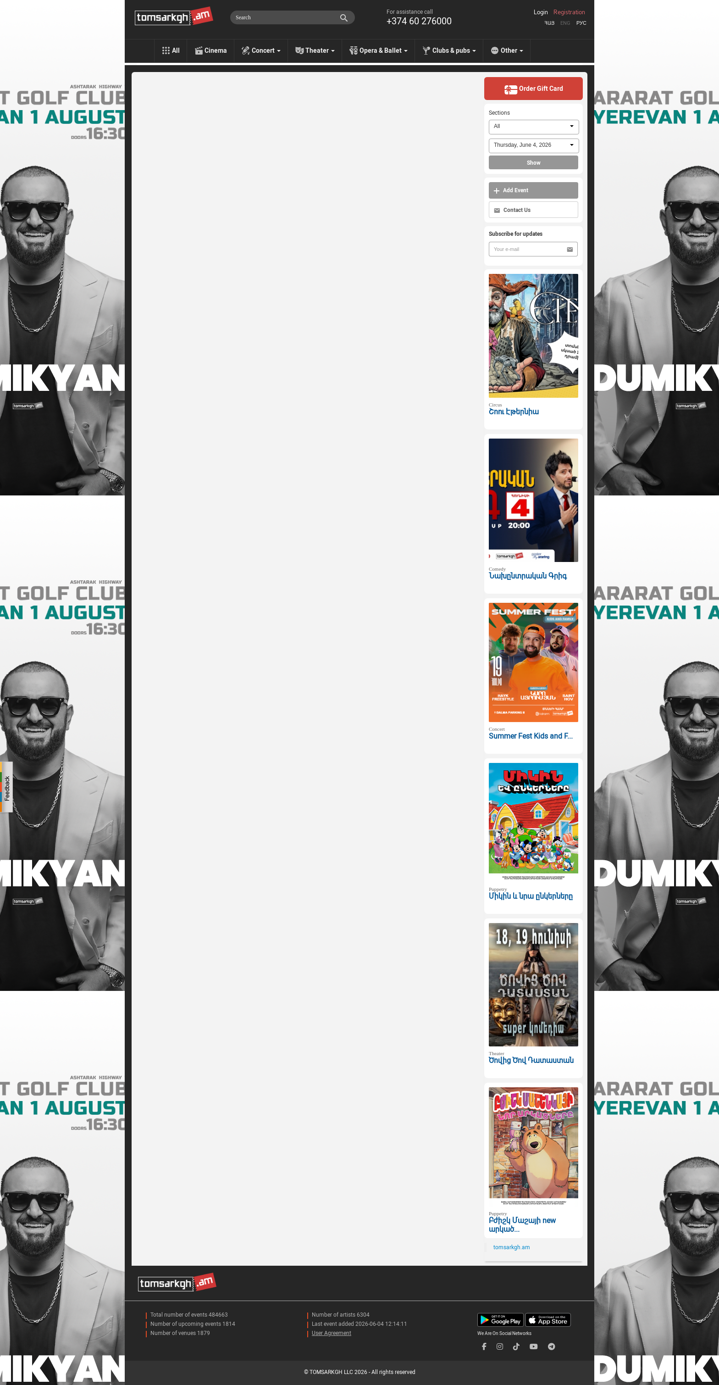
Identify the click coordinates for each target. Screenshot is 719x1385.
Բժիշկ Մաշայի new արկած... (522, 1225)
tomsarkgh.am (511, 1247)
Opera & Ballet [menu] (384, 50)
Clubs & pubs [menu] (454, 50)
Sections (499, 113)
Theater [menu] (320, 50)
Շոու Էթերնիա (514, 411)
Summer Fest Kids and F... (531, 736)
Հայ (549, 23)
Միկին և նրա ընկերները (531, 896)
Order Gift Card (533, 89)
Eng (565, 23)
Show (534, 163)
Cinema (216, 50)
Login (541, 12)
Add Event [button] (510, 190)
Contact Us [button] (512, 210)
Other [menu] (512, 50)
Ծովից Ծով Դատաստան (531, 1060)
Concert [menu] (266, 50)
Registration (569, 12)
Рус (581, 23)
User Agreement (331, 1333)
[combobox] (534, 127)
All (176, 50)
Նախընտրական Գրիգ (528, 576)
